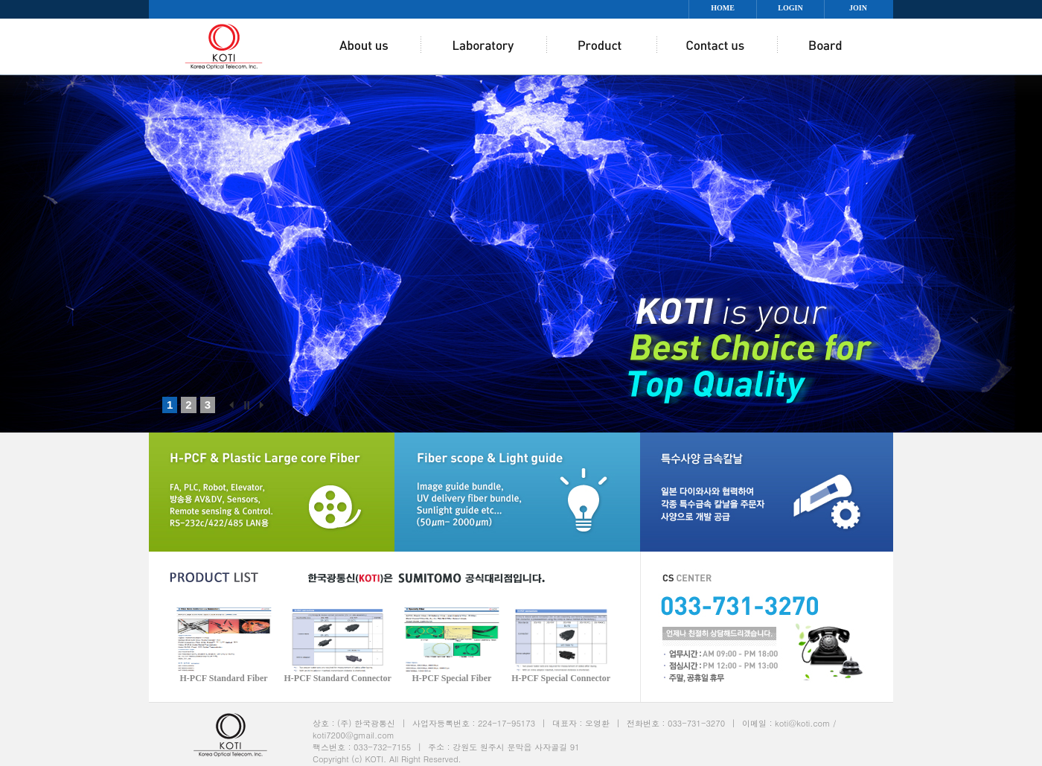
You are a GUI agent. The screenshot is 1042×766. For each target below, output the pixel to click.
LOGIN (790, 8)
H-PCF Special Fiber (452, 678)
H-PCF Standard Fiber (223, 678)
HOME (723, 8)
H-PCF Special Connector (560, 678)
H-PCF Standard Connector (337, 678)
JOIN (858, 8)
